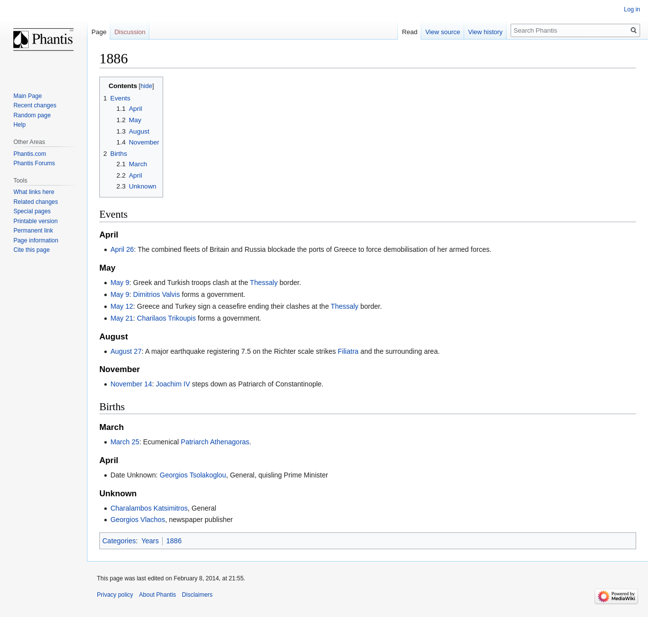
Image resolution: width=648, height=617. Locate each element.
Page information (35, 240)
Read (409, 32)
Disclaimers (197, 594)
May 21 (121, 318)
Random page (31, 115)
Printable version (35, 221)
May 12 (121, 306)
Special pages (31, 211)
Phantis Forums (34, 163)
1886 (173, 541)
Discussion (129, 32)
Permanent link (33, 230)
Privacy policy (115, 594)
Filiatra (348, 351)
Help (19, 124)
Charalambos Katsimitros (148, 508)
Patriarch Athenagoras (215, 442)
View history (485, 32)
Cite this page (31, 249)
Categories (119, 541)
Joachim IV (173, 384)
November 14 (131, 384)
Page (98, 32)
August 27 (125, 351)
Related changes (35, 201)
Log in (632, 9)
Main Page (27, 96)
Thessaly (264, 282)
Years (150, 541)
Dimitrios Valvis (156, 294)
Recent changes (34, 105)
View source (442, 32)
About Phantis (157, 594)
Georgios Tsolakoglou (193, 475)
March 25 (124, 442)
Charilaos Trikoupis (166, 318)
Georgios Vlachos (137, 519)
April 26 (121, 249)
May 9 (119, 282)
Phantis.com (29, 153)
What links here (33, 192)
